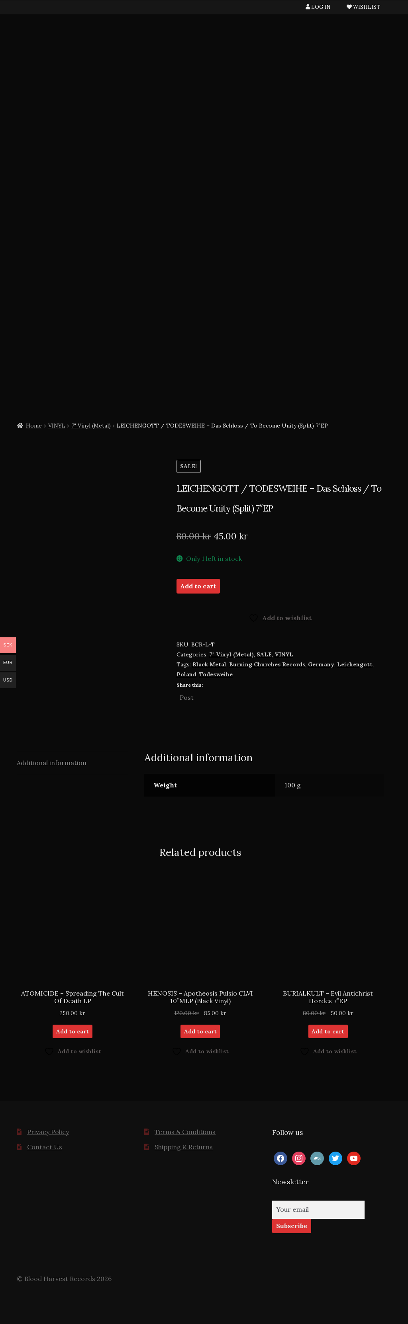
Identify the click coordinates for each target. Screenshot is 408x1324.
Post (187, 696)
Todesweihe (216, 674)
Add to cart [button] (72, 1031)
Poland (186, 674)
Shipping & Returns (184, 1147)
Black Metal (209, 664)
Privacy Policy (48, 1132)
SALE (264, 654)
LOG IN (318, 7)
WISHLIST (364, 7)
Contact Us (44, 1147)
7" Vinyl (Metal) (91, 425)
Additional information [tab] (51, 763)
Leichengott (355, 664)
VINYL (56, 425)
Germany (321, 664)
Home (34, 425)
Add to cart (198, 586)
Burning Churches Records (267, 664)
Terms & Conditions (185, 1132)
